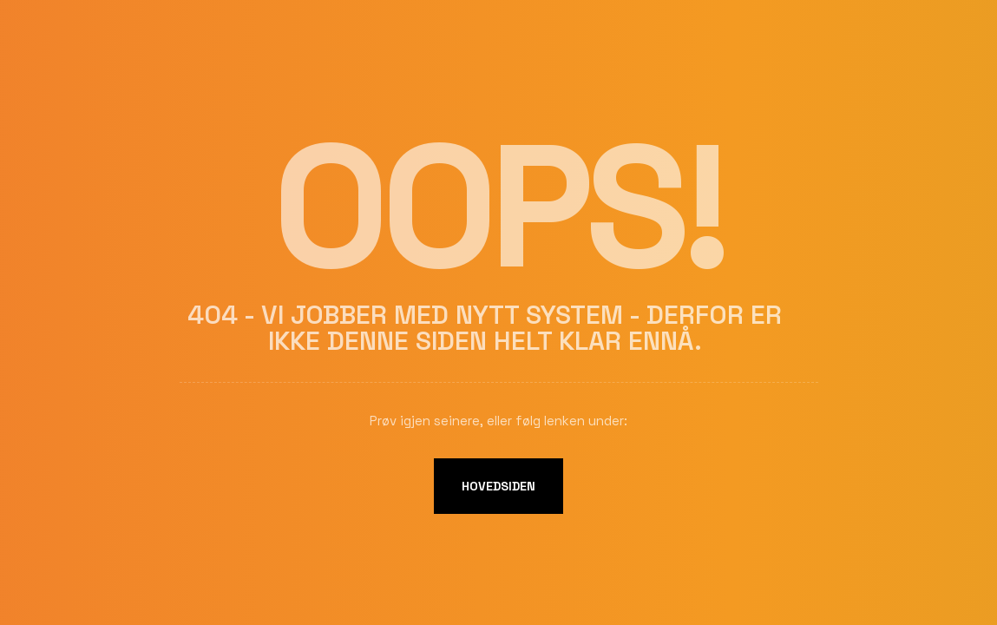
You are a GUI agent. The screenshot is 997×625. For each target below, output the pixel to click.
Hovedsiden (498, 486)
